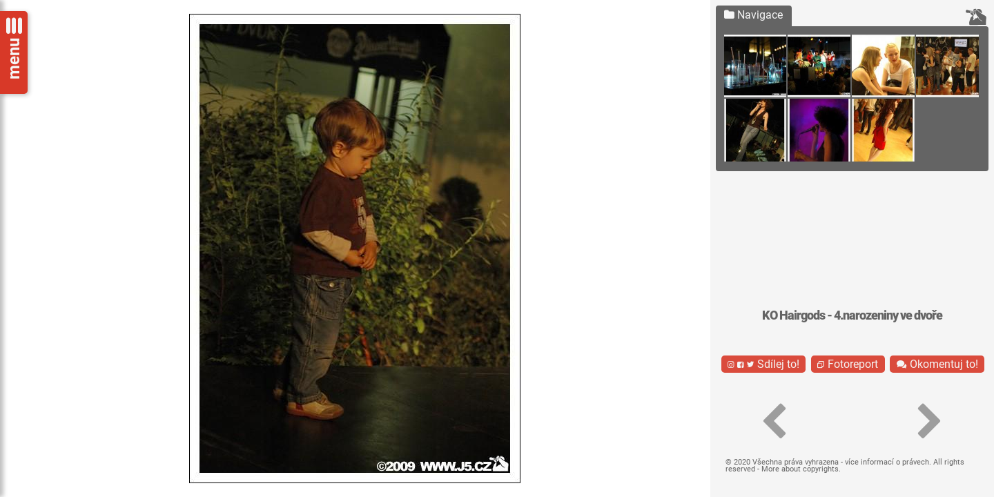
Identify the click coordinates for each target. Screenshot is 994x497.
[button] (774, 421)
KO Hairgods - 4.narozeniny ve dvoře (852, 315)
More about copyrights (800, 469)
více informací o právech (887, 462)
